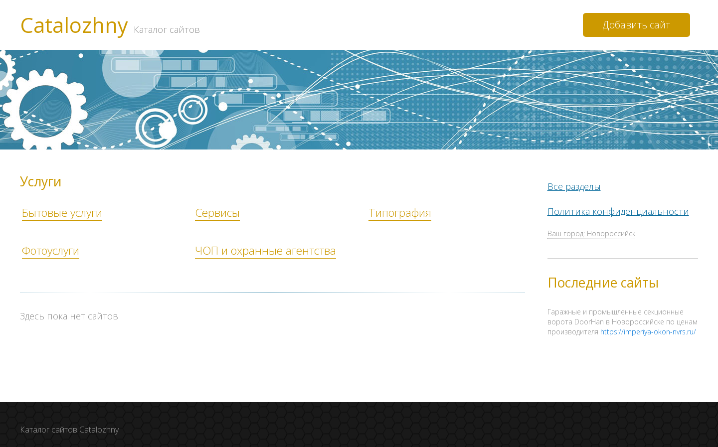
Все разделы (574, 187)
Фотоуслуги (50, 250)
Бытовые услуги (62, 212)
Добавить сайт (636, 24)
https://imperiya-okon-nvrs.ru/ (648, 332)
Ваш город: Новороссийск (591, 234)
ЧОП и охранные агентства (265, 250)
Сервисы (217, 212)
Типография (399, 212)
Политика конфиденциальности (618, 212)
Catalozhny (110, 25)
